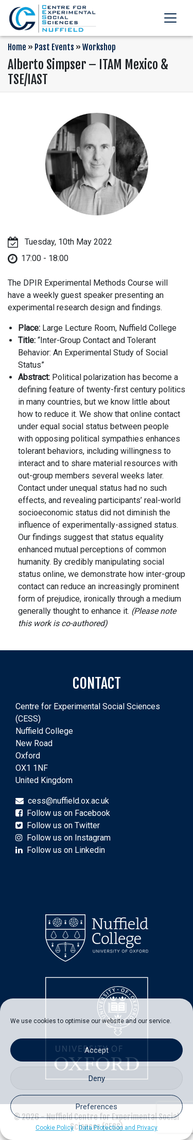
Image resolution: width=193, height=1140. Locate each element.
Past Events (54, 47)
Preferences (96, 1106)
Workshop (99, 47)
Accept (96, 1050)
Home (17, 47)
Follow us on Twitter (63, 825)
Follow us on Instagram (69, 838)
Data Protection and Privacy (118, 1127)
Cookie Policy (55, 1127)
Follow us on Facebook (68, 813)
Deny (97, 1078)
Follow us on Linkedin (66, 850)
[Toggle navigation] (170, 18)
